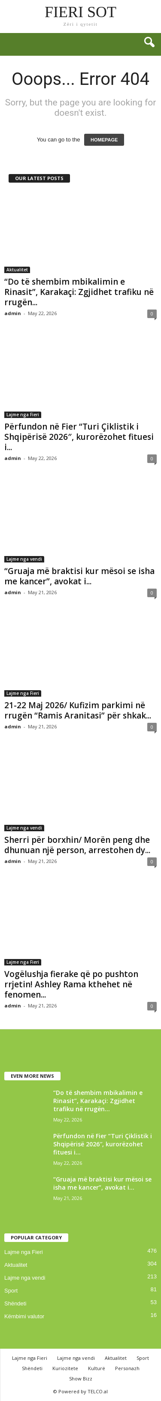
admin (12, 313)
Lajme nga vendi (24, 559)
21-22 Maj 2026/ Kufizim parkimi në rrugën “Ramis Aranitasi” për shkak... (77, 710)
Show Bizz (80, 1378)
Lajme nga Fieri (22, 415)
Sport (11, 1290)
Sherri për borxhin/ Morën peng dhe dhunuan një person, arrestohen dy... (77, 845)
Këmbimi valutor (24, 1316)
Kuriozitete (65, 1368)
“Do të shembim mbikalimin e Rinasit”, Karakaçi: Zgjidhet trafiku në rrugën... (79, 292)
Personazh (127, 1368)
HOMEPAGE (104, 139)
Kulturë (96, 1368)
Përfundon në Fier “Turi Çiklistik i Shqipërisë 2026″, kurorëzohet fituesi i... (79, 437)
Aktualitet (17, 270)
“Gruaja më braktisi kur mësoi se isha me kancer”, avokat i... (79, 576)
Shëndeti (15, 1303)
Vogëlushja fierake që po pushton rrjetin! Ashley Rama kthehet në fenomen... (71, 984)
